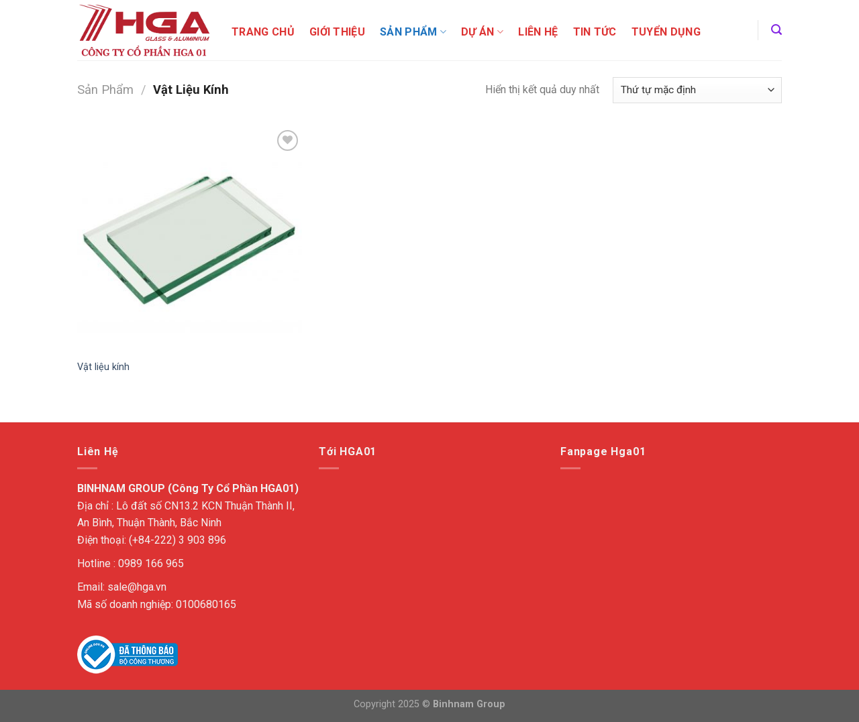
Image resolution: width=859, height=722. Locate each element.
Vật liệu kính (103, 367)
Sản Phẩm (413, 31)
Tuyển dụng (666, 31)
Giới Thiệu (337, 31)
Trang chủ (263, 31)
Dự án (482, 31)
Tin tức (595, 31)
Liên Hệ (538, 31)
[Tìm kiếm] (776, 30)
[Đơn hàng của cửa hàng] (697, 90)
